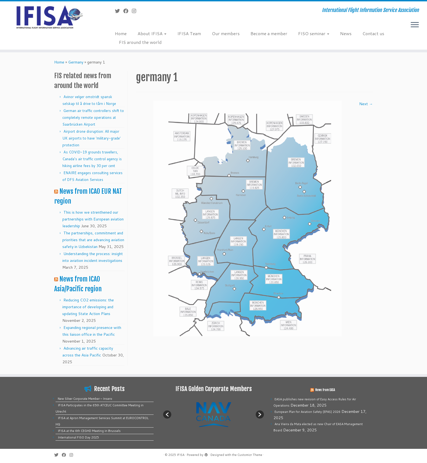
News (346, 33)
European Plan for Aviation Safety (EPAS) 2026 (307, 412)
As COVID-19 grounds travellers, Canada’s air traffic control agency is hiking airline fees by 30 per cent (92, 159)
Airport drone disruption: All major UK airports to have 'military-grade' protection (91, 138)
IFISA (180, 455)
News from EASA (325, 390)
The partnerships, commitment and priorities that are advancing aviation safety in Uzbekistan (93, 239)
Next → (366, 104)
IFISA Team (189, 33)
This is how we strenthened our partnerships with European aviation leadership (93, 219)
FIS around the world (140, 42)
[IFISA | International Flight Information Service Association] (49, 16)
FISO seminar (313, 33)
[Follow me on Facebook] (127, 10)
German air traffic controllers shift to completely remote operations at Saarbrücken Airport (93, 117)
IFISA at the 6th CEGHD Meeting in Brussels (89, 431)
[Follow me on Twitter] (119, 10)
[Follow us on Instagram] (136, 10)
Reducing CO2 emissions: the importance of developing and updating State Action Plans (88, 306)
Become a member (269, 33)
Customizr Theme (249, 455)
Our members (226, 33)
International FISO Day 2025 (78, 437)
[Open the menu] (415, 25)
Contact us (373, 33)
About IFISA (152, 33)
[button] (167, 414)
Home (121, 33)
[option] (213, 414)
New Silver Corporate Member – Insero (85, 399)
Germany (75, 62)
